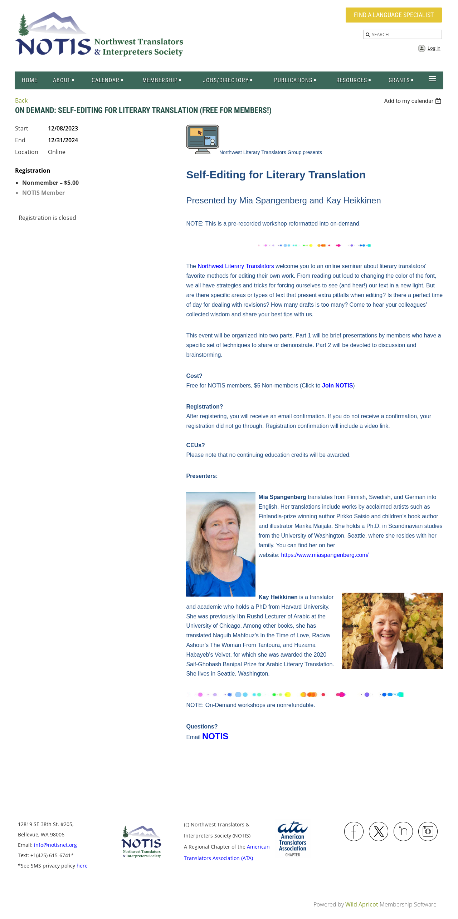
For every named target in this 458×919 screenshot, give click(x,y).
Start (21, 128)
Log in (434, 48)
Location (26, 152)
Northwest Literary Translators (236, 266)
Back (21, 100)
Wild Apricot (361, 904)
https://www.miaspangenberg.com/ (325, 555)
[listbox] (413, 101)
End (20, 140)
